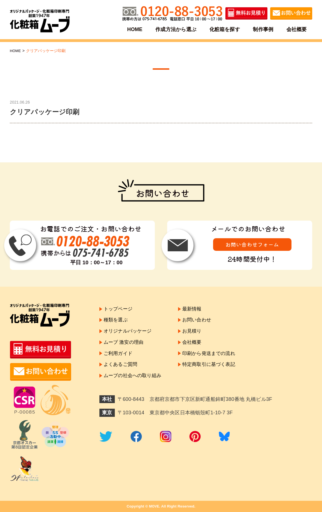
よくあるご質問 (121, 370)
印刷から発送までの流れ (214, 358)
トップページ (119, 309)
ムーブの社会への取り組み (134, 382)
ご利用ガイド (119, 358)
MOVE (154, 506)
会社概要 (296, 29)
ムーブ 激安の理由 (125, 345)
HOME (135, 29)
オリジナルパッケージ (129, 333)
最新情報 (196, 309)
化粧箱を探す (224, 29)
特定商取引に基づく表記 (214, 370)
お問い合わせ (201, 321)
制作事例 (263, 29)
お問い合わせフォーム (252, 245)
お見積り (196, 333)
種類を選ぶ (116, 321)
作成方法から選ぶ (176, 29)
